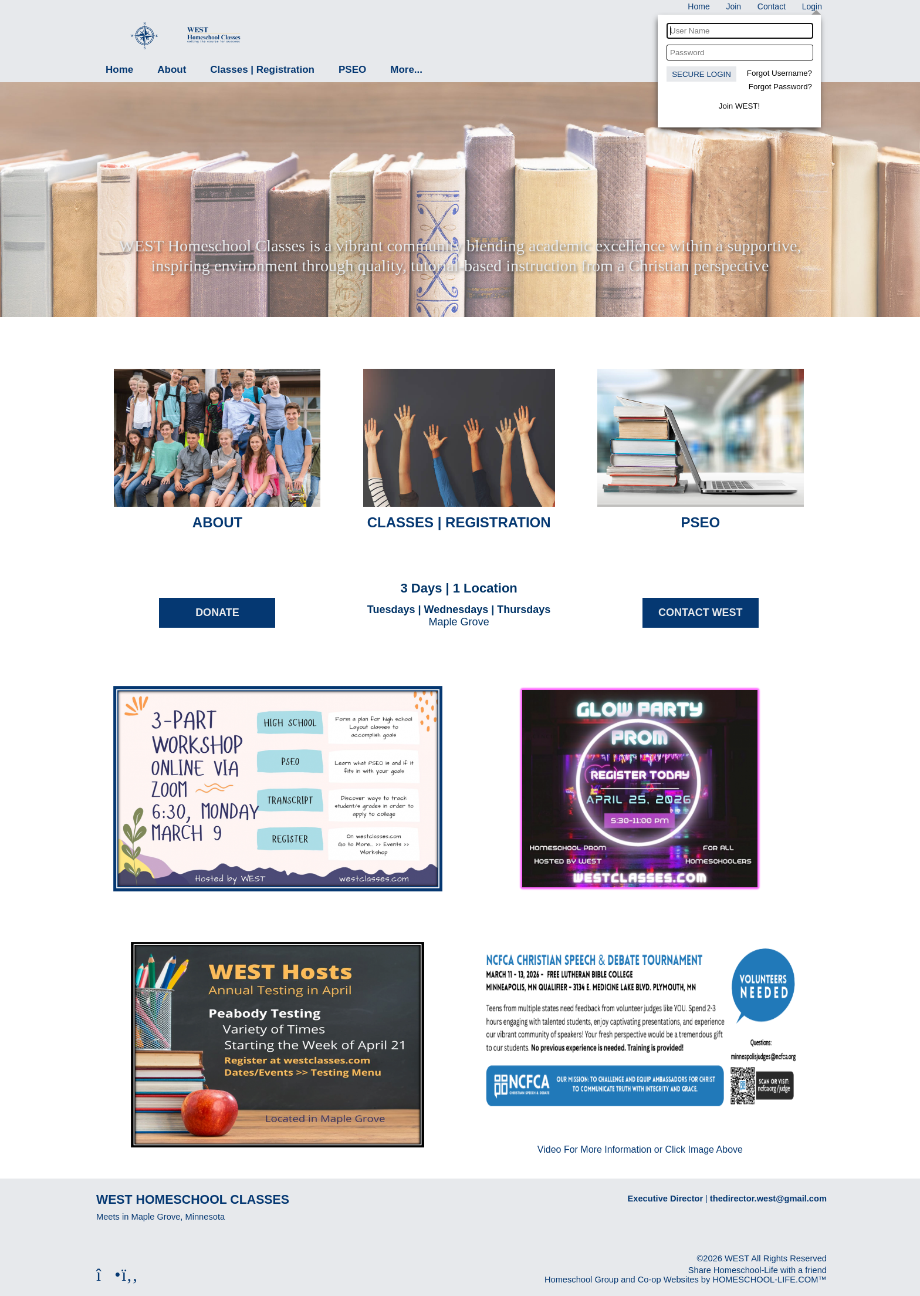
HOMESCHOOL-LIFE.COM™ (769, 1279)
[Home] (698, 6)
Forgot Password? (780, 86)
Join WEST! (739, 106)
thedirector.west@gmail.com (768, 1198)
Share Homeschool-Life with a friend (757, 1270)
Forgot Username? (779, 73)
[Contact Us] (771, 6)
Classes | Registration (262, 69)
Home (119, 69)
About (171, 69)
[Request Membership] (733, 6)
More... (406, 69)
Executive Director (665, 1198)
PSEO (352, 69)
